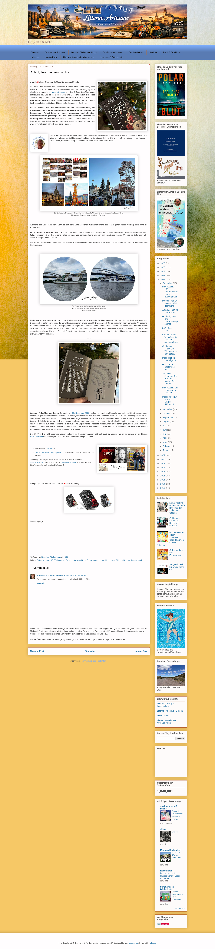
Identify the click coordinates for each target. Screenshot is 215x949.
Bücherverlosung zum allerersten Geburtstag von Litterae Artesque (170, 538)
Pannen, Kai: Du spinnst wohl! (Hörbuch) (170, 303)
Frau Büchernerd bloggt (113, 52)
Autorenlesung (43, 560)
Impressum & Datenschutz (111, 57)
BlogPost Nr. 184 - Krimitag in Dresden (170, 390)
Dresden (69, 560)
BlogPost (153, 52)
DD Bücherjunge (57, 560)
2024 (163, 271)
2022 (163, 279)
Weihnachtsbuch (135, 560)
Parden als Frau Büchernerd (50, 575)
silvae (163, 829)
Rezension (110, 560)
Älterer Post (141, 651)
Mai (165, 434)
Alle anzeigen (180, 908)
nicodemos (133, 943)
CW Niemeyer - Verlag (46, 453)
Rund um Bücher (136, 52)
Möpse (175, 832)
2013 (163, 488)
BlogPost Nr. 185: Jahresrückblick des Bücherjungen (170, 292)
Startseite (35, 52)
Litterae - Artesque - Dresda (170, 711)
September (168, 417)
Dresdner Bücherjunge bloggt (84, 52)
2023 (163, 275)
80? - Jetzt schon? (167, 329)
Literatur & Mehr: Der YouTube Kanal (167, 721)
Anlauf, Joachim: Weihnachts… (170, 311)
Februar (167, 446)
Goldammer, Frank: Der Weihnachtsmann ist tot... (169, 350)
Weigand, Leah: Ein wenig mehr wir (176, 567)
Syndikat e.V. (60, 453)
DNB (36, 453)
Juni (165, 430)
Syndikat (49, 448)
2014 (163, 484)
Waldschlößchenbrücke (69, 462)
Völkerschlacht (36, 437)
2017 (163, 471)
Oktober (167, 413)
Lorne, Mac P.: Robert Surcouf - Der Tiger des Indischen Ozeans (177, 508)
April (165, 438)
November (168, 409)
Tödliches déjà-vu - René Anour (177, 855)
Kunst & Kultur (51, 57)
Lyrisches (35, 57)
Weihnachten (121, 560)
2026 (163, 263)
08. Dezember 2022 (80, 413)
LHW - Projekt (163, 715)
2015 (163, 480)
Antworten (41, 583)
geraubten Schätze (57, 92)
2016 (163, 475)
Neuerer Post (37, 651)
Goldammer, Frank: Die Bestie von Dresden (175, 522)
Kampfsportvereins (36, 462)
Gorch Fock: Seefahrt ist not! (168, 367)
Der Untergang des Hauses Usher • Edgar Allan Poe (170, 876)
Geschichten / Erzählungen (85, 560)
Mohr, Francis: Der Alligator (169, 359)
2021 (163, 455)
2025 (163, 267)
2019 (163, 463)
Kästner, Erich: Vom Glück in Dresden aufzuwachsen (170, 338)
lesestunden (166, 871)
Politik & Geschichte (172, 52)
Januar (166, 450)
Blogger (153, 943)
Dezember (168, 283)
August (166, 421)
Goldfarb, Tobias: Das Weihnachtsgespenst (170, 320)
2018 (163, 467)
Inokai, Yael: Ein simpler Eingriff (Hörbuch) (169, 400)
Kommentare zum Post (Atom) (94, 661)
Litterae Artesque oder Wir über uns (78, 57)
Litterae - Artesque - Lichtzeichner (166, 704)
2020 (163, 459)
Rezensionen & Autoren (55, 52)
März (165, 442)
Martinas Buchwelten (170, 850)
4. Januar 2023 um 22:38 (75, 575)
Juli (164, 425)
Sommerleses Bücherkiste (167, 888)
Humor (101, 560)
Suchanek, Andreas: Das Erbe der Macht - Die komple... (169, 378)
